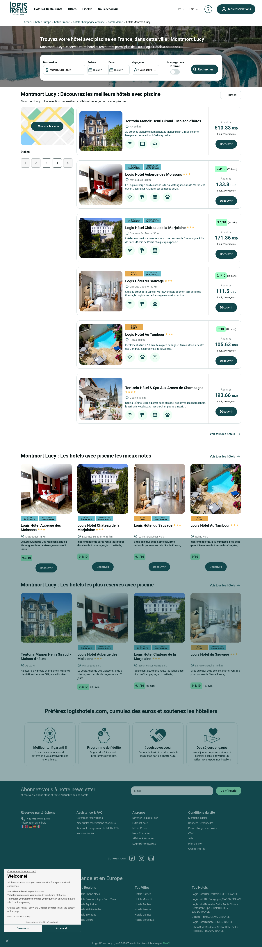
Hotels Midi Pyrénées (89, 909)
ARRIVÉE (92, 62)
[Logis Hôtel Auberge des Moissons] (100, 184)
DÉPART (112, 62)
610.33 (226, 128)
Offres (72, 9)
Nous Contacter (141, 833)
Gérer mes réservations (89, 817)
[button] (7, 940)
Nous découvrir (108, 9)
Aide (190, 838)
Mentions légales (197, 817)
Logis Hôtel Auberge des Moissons (158, 174)
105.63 (226, 344)
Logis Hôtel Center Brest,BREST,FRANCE (215, 894)
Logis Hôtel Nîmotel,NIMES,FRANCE (212, 922)
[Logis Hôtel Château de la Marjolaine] (100, 238)
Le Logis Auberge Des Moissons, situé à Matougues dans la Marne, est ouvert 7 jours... (44, 545)
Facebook (132, 858)
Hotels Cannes (143, 914)
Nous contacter (85, 833)
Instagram (141, 858)
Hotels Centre (85, 919)
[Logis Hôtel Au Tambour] (100, 344)
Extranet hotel (140, 823)
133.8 (226, 184)
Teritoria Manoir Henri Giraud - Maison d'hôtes (163, 121)
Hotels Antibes (143, 904)
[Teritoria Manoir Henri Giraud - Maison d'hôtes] (100, 131)
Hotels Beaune (143, 909)
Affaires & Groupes (143, 838)
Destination (50, 62)
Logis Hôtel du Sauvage (148, 281)
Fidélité (87, 9)
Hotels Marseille (144, 899)
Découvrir (226, 144)
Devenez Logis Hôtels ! (145, 817)
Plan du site (195, 843)
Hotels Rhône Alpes (89, 894)
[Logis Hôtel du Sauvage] (100, 291)
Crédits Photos (196, 848)
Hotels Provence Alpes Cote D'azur (97, 899)
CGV (190, 833)
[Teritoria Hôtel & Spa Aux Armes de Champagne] (100, 399)
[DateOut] (119, 70)
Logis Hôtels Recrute (144, 843)
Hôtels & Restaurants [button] (48, 9)
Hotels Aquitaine (87, 904)
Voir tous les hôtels (225, 434)
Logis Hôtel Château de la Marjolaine (159, 228)
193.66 (226, 395)
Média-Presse (140, 828)
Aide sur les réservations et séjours (96, 823)
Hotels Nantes (143, 894)
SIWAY (166, 943)
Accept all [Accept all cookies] (61, 928)
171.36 (226, 238)
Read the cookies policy (19, 916)
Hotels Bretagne (87, 914)
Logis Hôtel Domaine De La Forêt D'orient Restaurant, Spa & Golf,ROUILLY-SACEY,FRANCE (215, 908)
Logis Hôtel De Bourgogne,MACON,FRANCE (216, 899)
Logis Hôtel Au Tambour (149, 334)
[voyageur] (145, 70)
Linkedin (151, 858)
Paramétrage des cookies (202, 828)
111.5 (226, 291)
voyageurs (138, 62)
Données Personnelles (200, 823)
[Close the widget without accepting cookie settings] (22, 871)
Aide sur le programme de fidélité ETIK (97, 828)
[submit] (228, 791)
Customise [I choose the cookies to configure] (23, 928)
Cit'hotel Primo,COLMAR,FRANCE (211, 916)
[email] (172, 790)
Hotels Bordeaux (144, 919)
